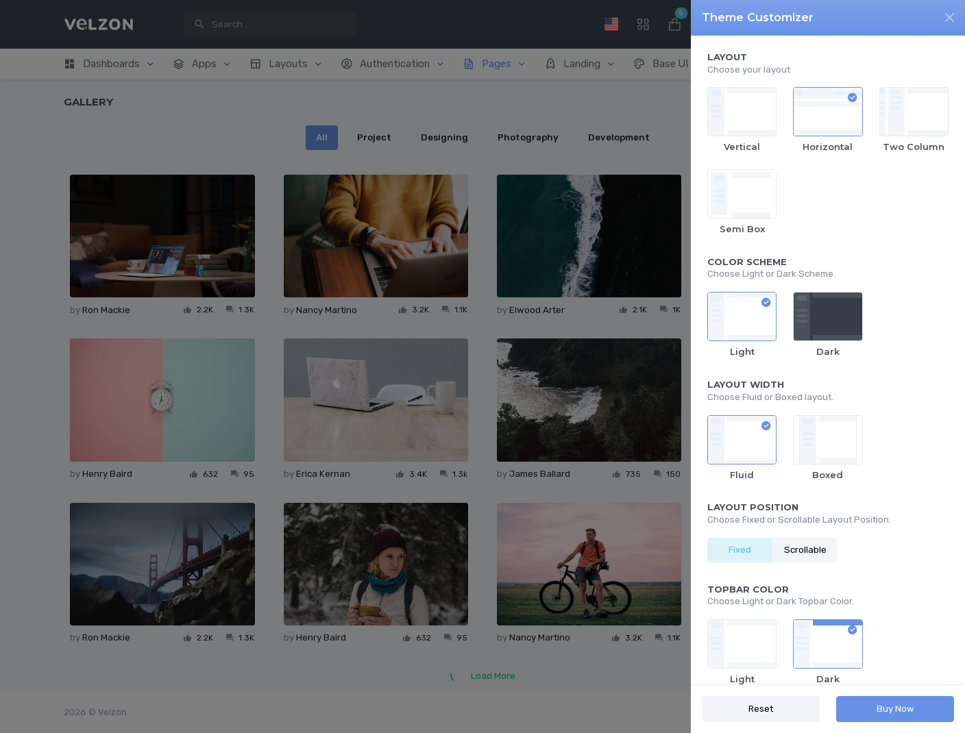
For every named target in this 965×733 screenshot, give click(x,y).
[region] (828, 360)
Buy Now (895, 709)
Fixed (740, 550)
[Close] (949, 17)
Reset (760, 709)
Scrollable (805, 550)
